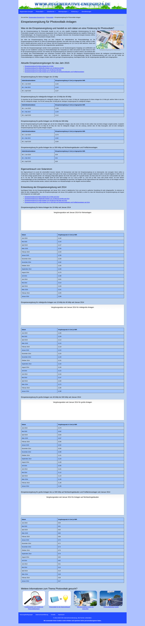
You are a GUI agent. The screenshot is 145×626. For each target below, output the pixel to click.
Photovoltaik (49, 17)
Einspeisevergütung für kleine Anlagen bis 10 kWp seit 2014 (42, 197)
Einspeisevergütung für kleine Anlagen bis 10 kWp (39, 66)
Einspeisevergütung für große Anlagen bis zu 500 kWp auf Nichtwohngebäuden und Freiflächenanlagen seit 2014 (57, 202)
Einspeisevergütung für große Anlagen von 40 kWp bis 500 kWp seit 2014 (46, 200)
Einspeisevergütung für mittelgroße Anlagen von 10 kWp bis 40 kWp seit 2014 (47, 198)
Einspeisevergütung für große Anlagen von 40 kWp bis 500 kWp (43, 70)
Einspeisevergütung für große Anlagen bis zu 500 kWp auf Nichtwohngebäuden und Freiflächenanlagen (54, 71)
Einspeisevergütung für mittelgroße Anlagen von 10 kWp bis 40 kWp (44, 68)
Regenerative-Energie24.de (37, 17)
